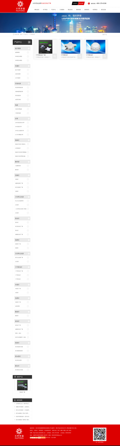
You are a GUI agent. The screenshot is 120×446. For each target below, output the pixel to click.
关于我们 (45, 9)
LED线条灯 (18, 148)
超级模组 (17, 52)
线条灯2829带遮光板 (20, 156)
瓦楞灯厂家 (18, 302)
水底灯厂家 (18, 288)
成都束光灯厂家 (19, 329)
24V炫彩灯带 (18, 126)
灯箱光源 (18, 83)
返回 (104, 34)
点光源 (17, 204)
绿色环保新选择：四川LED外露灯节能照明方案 (23, 416)
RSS (73, 428)
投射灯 (17, 343)
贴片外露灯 (18, 70)
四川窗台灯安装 (19, 369)
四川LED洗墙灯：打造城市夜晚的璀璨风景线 (23, 410)
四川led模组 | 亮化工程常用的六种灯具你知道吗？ (23, 413)
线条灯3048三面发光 (20, 144)
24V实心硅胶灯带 (19, 130)
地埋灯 (17, 240)
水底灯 (17, 284)
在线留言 (75, 3)
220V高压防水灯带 (19, 122)
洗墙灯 (17, 175)
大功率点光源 (19, 253)
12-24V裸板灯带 (19, 134)
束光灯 (17, 321)
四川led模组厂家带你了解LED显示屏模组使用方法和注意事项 (23, 419)
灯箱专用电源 (18, 109)
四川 (59, 430)
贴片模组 (18, 48)
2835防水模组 (18, 60)
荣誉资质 (78, 9)
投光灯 (17, 218)
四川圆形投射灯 (19, 350)
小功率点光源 (19, 197)
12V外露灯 (17, 78)
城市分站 (54, 430)
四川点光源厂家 (19, 257)
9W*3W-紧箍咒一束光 (20, 337)
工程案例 (61, 9)
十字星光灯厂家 (19, 271)
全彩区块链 (18, 99)
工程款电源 (18, 113)
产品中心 (53, 9)
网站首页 (37, 9)
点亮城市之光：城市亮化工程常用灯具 (23, 403)
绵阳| (64, 430)
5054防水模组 (18, 56)
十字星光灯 (32, 34)
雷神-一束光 (18, 333)
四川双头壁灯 (18, 360)
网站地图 (81, 3)
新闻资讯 (86, 9)
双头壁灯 (18, 356)
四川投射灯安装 (19, 346)
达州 (67, 430)
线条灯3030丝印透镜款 (20, 152)
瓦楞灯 (17, 298)
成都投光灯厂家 (19, 234)
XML (75, 428)
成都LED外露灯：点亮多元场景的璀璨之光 (23, 406)
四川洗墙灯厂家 (19, 187)
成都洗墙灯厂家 (19, 183)
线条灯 (17, 140)
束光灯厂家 (18, 325)
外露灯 (17, 66)
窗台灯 (17, 366)
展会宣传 (70, 9)
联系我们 (95, 9)
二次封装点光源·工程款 (21, 208)
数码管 (17, 162)
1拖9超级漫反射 (19, 91)
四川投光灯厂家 (19, 226)
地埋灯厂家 (18, 244)
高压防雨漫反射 (19, 87)
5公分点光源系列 (19, 200)
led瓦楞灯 (17, 306)
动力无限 (53, 437)
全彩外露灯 (18, 74)
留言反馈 (103, 9)
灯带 (16, 118)
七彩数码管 (18, 165)
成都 (61, 430)
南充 (70, 430)
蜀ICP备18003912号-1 (61, 428)
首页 (21, 34)
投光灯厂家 (22, 392)
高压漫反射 (18, 95)
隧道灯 (17, 311)
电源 (16, 105)
